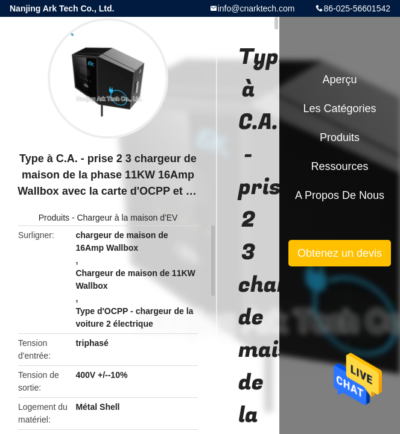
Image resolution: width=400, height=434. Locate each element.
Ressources (339, 166)
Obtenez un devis (339, 253)
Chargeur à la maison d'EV (127, 217)
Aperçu (339, 80)
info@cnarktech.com (256, 8)
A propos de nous (339, 195)
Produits (54, 217)
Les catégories (339, 108)
